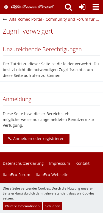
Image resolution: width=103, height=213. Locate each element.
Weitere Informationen (22, 206)
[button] (95, 6)
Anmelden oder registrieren (36, 138)
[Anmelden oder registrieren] (82, 6)
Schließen (52, 206)
